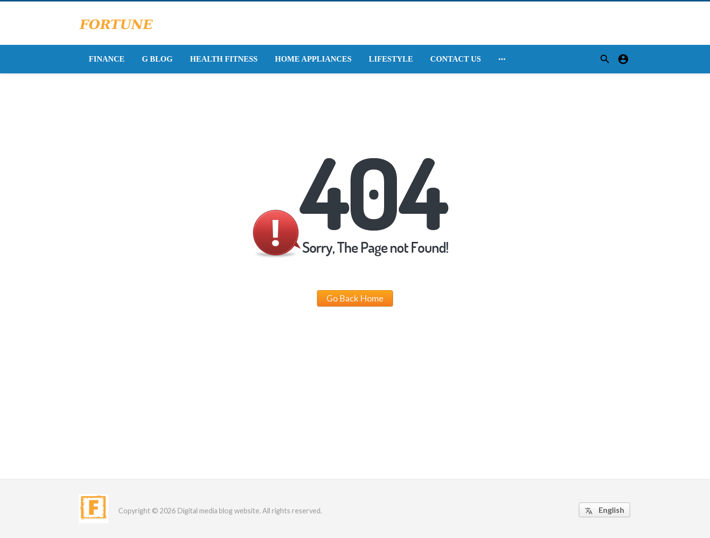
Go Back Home (355, 298)
